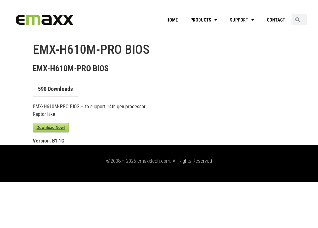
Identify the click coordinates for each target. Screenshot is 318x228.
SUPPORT (242, 20)
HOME (172, 19)
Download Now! (51, 127)
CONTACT (276, 19)
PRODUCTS (203, 20)
